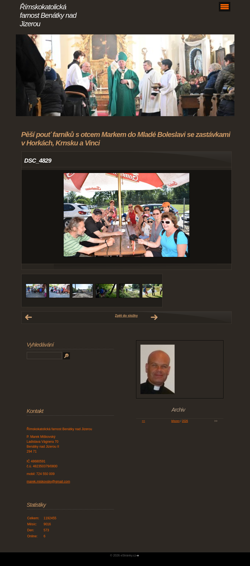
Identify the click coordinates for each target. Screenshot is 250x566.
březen (175, 421)
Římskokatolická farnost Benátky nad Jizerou (48, 15)
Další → (154, 317)
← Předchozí (28, 317)
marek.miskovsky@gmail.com (48, 481)
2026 (185, 421)
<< (143, 421)
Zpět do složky (126, 316)
